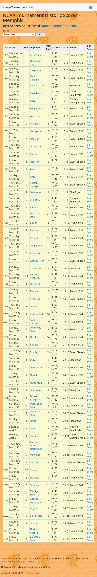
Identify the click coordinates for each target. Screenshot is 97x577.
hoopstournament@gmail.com (17, 561)
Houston (34, 138)
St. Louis (34, 477)
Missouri (34, 462)
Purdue (34, 154)
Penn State (36, 55)
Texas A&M (36, 382)
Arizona (34, 470)
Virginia (34, 508)
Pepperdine (36, 108)
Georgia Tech (37, 260)
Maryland (35, 454)
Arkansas (35, 253)
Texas (33, 420)
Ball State (35, 207)
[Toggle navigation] (91, 7)
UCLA (33, 100)
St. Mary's (35, 485)
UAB (32, 177)
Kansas (34, 436)
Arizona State (37, 314)
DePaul (34, 238)
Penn (32, 169)
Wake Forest (36, 116)
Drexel (33, 306)
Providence (36, 93)
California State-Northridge (36, 445)
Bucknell (34, 344)
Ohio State (35, 390)
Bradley (34, 352)
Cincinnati (35, 268)
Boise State (36, 515)
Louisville (35, 283)
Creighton (35, 70)
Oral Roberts (37, 146)
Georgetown (36, 131)
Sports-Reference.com (59, 25)
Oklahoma (35, 192)
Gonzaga (35, 523)
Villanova (35, 123)
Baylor (33, 222)
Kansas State (37, 85)
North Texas (36, 367)
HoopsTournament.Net (17, 7)
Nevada (34, 375)
